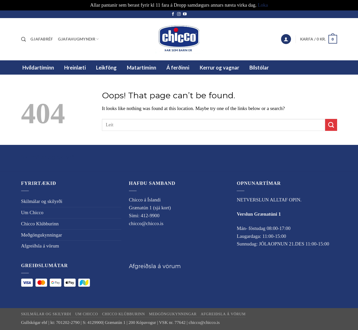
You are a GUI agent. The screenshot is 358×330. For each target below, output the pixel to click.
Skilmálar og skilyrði (48, 157)
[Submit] (331, 125)
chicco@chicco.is (146, 223)
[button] (286, 39)
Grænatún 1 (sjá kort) (150, 207)
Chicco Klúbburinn (40, 223)
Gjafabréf (41, 39)
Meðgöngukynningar (41, 235)
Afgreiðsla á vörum (40, 246)
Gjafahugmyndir (78, 39)
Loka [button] (263, 5)
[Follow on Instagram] (179, 14)
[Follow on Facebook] (173, 14)
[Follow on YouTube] (185, 14)
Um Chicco (32, 212)
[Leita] (23, 39)
